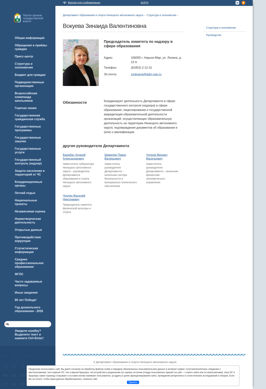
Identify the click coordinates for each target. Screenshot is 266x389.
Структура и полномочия (161, 15)
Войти (145, 2)
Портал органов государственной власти (33, 18)
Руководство (213, 35)
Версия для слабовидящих (84, 2)
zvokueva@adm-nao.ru (146, 74)
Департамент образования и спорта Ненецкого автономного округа (103, 15)
